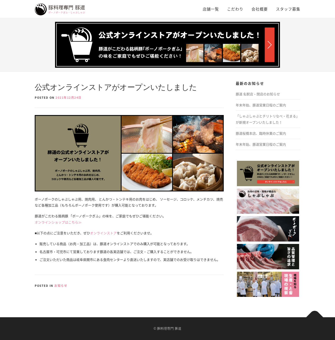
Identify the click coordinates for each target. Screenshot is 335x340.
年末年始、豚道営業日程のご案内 (261, 105)
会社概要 (259, 9)
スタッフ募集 (288, 9)
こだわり (235, 9)
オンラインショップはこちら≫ (58, 222)
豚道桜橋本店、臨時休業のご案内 (261, 133)
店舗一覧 (211, 9)
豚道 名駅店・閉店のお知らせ (258, 94)
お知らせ (60, 285)
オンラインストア (103, 233)
